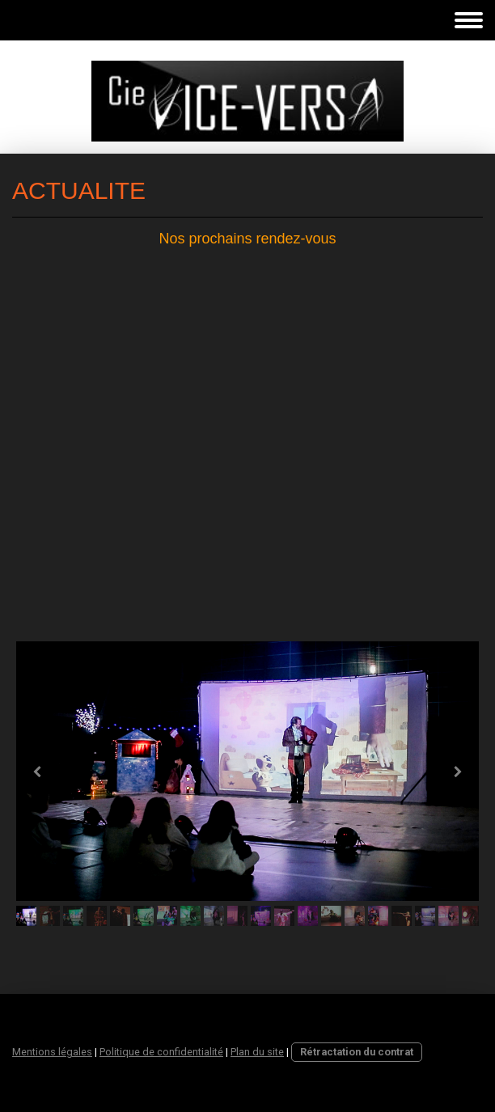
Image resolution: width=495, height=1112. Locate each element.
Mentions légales (52, 1052)
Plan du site (257, 1052)
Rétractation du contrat (356, 1052)
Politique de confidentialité (161, 1052)
